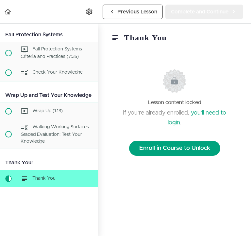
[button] (8, 11)
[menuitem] (89, 11)
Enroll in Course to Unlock (174, 148)
